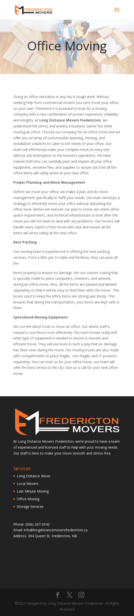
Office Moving (28, 499)
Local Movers (28, 483)
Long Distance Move (33, 476)
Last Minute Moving (33, 491)
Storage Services (30, 506)
